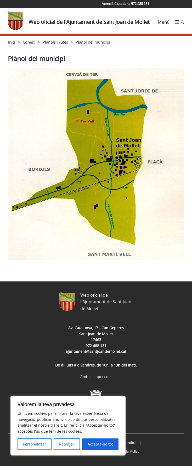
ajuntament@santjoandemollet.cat (96, 351)
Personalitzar (34, 444)
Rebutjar (66, 444)
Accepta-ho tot (100, 444)
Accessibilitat (126, 442)
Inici (11, 42)
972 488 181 (96, 345)
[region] (68, 425)
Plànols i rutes (55, 42)
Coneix (29, 42)
